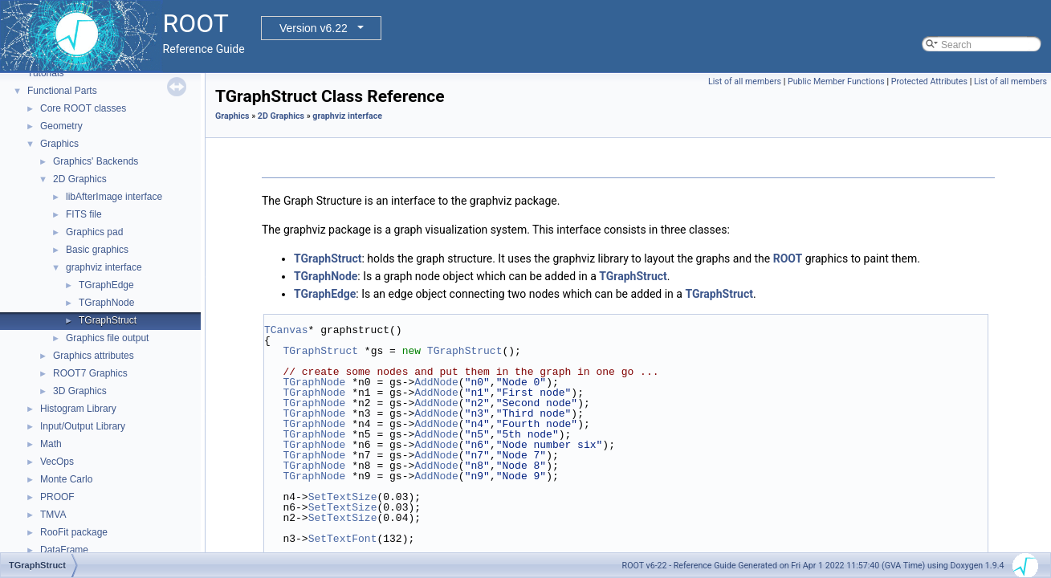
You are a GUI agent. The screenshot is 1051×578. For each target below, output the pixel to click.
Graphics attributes (93, 355)
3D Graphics (80, 391)
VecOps (57, 461)
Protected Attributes (929, 81)
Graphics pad (94, 232)
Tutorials (45, 73)
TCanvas (286, 330)
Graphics (59, 143)
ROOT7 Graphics (90, 373)
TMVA (53, 514)
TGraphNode (106, 302)
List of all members (744, 81)
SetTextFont (342, 538)
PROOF (57, 497)
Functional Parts (62, 90)
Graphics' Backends (95, 161)
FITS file (84, 214)
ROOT (788, 258)
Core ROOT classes (83, 108)
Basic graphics (97, 249)
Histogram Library (78, 408)
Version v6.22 (313, 28)
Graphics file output (107, 338)
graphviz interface (104, 267)
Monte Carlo (66, 479)
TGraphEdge (106, 285)
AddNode (436, 382)
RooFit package (74, 532)
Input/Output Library (82, 426)
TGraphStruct (107, 320)
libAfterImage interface (114, 196)
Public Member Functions (836, 81)
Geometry (61, 126)
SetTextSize (342, 497)
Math (51, 444)
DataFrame (64, 550)
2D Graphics (80, 179)
